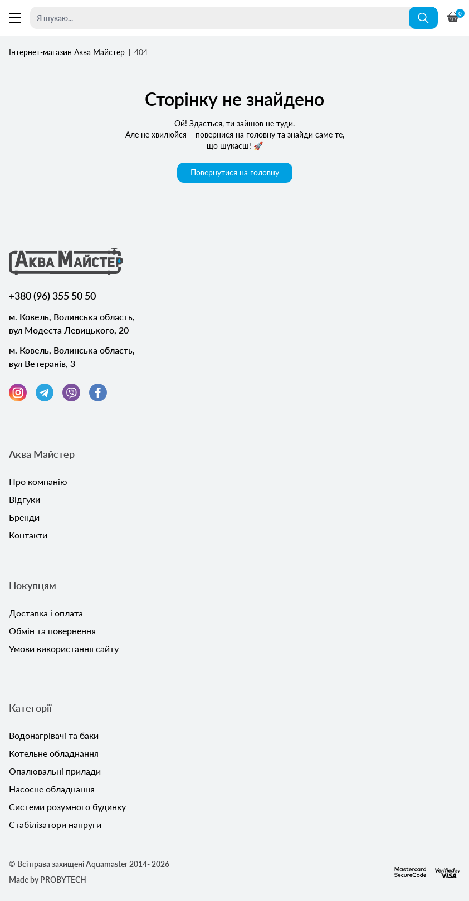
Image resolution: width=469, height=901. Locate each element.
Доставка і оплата (46, 613)
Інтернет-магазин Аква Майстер (67, 52)
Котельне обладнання (54, 753)
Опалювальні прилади (55, 771)
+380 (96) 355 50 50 (52, 296)
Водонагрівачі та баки (54, 735)
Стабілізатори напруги (55, 824)
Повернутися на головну (234, 172)
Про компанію (38, 481)
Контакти (28, 535)
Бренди (24, 517)
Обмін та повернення (52, 630)
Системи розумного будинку (67, 806)
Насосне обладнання (52, 789)
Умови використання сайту (64, 648)
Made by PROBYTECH (47, 879)
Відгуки (24, 499)
